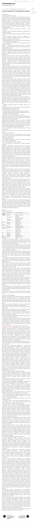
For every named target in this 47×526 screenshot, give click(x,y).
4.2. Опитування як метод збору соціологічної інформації (11, 517)
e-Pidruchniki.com (8, 4)
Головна (15, 1)
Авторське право (23, 1)
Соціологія (3, 12)
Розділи (18, 1)
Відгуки (28, 1)
